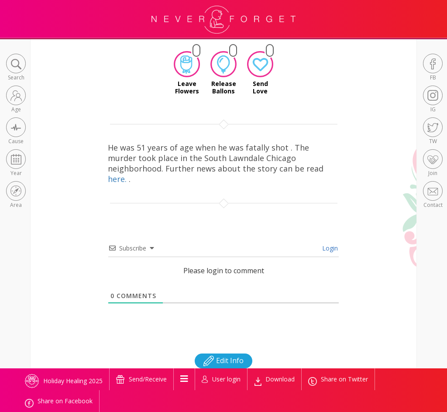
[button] (16, 68)
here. (118, 179)
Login (329, 248)
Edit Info (223, 360)
